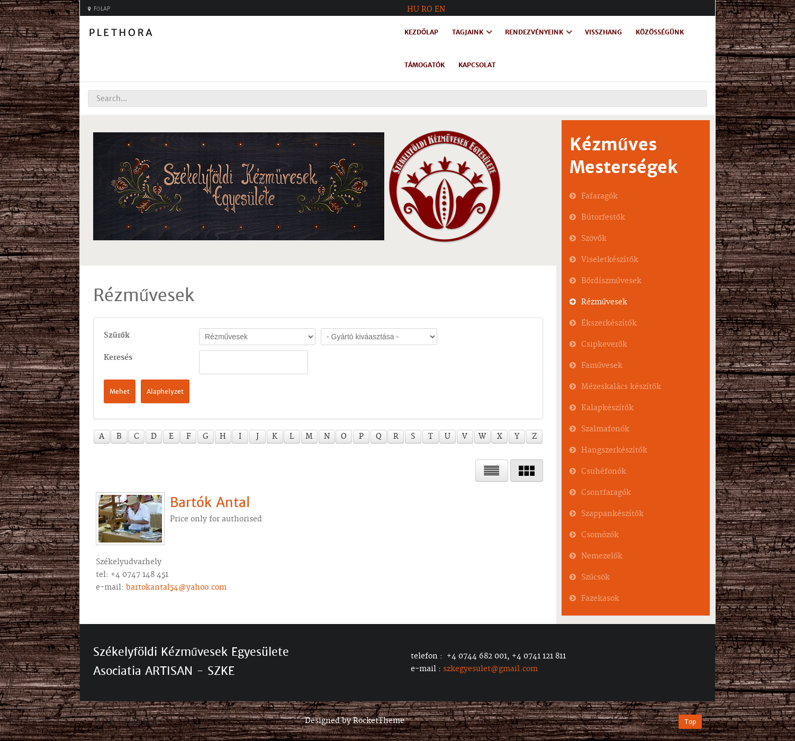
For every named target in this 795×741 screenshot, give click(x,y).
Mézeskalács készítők (621, 387)
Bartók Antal (210, 502)
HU (413, 9)
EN (440, 9)
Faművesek (601, 365)
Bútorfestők (603, 217)
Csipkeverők (604, 344)
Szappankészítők (612, 514)
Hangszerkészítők (614, 450)
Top (690, 722)
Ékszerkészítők (609, 323)
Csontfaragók (606, 493)
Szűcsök (595, 577)
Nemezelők (601, 556)
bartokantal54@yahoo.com (176, 587)
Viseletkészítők (609, 260)
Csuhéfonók (603, 471)
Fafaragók (599, 196)
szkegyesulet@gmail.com (490, 669)
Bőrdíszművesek (611, 281)
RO (426, 9)
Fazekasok (600, 598)
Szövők (594, 238)
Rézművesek (604, 302)
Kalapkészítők (607, 408)
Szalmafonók (605, 429)
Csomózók (600, 535)
